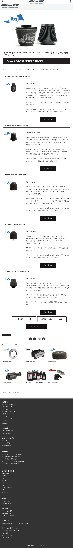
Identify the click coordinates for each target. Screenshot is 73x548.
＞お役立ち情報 (6, 433)
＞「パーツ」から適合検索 (10, 459)
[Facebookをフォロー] (34, 338)
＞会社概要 (5, 533)
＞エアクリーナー (7, 421)
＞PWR (4, 476)
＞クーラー (5, 416)
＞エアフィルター (7, 418)
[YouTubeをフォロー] (43, 338)
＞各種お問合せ (6, 513)
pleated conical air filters (21, 335)
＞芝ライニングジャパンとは (10, 530)
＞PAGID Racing (7, 487)
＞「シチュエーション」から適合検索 (13, 461)
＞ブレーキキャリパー (8, 411)
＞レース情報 (6, 443)
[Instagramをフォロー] (39, 338)
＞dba (3, 478)
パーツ (5, 335)
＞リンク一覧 (6, 538)
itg (13, 335)
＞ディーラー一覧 (7, 535)
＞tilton (4, 483)
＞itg (3, 485)
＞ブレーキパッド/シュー (9, 404)
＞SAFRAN (5, 492)
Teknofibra (6, 490)
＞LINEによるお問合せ (8, 516)
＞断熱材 (4, 423)
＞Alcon (4, 480)
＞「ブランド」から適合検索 (10, 463)
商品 (9, 335)
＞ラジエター (6, 414)
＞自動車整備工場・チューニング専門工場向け (15, 523)
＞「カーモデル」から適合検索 (11, 456)
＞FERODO (5, 473)
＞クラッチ (5, 409)
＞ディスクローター (8, 407)
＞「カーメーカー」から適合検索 (11, 454)
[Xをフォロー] (30, 338)
